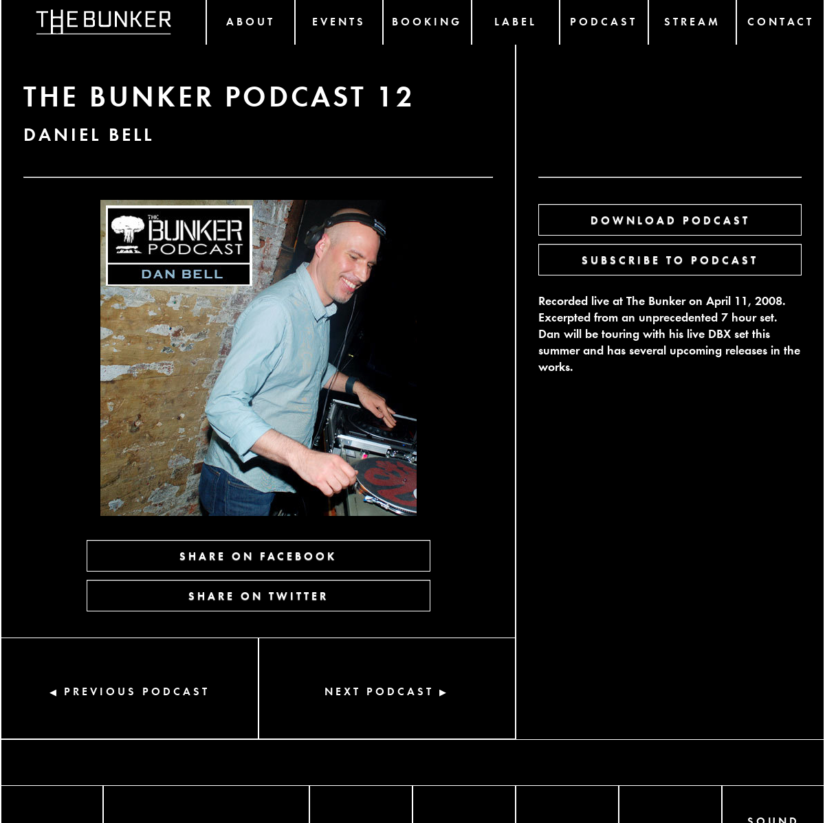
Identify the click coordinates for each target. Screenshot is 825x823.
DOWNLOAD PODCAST (670, 219)
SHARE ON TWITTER (258, 595)
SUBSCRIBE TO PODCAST (670, 259)
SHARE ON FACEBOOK (258, 555)
